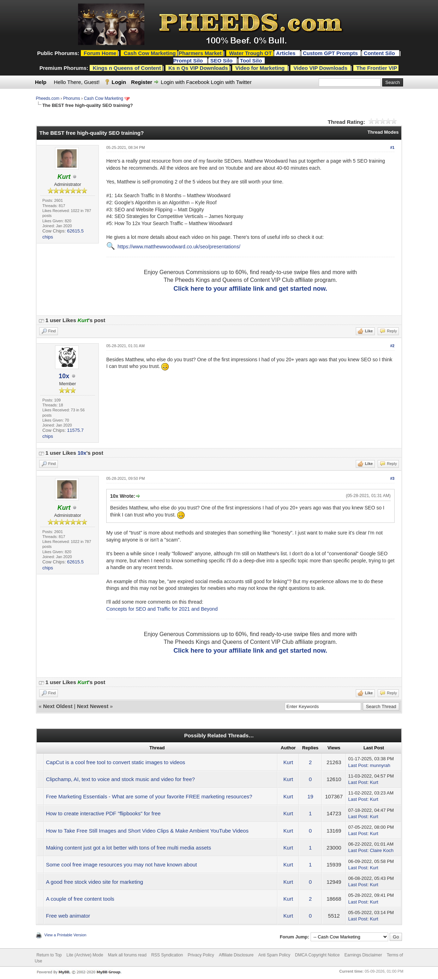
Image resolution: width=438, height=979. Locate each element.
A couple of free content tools (80, 899)
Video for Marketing (260, 68)
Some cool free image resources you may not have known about (121, 865)
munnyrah (380, 765)
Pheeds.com (48, 98)
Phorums (71, 98)
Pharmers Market (200, 53)
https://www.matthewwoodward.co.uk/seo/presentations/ (179, 246)
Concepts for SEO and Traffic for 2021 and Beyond (162, 609)
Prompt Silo (188, 61)
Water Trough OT (250, 53)
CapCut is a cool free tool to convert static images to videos (115, 762)
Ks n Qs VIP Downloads (198, 68)
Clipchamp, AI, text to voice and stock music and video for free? (120, 779)
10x (64, 376)
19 (310, 796)
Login (119, 82)
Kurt (288, 762)
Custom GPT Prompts (330, 53)
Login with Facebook (185, 82)
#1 (392, 147)
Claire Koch (382, 850)
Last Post (357, 765)
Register (141, 82)
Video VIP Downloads (321, 68)
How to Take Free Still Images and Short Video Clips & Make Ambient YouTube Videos (147, 831)
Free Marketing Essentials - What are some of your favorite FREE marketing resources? (149, 796)
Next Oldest (57, 706)
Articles (286, 53)
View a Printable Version (65, 935)
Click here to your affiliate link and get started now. (250, 288)
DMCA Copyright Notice (317, 955)
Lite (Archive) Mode (84, 955)
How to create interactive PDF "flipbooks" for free (103, 813)
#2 (392, 346)
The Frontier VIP (376, 68)
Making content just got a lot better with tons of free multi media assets (128, 848)
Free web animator (68, 916)
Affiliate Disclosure (236, 955)
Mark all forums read (127, 955)
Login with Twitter (231, 82)
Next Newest (92, 706)
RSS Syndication (167, 955)
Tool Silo (251, 61)
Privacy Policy (201, 955)
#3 (392, 478)
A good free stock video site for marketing (94, 882)
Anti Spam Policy (274, 955)
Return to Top (49, 955)
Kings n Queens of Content (127, 68)
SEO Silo (222, 61)
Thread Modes (382, 132)
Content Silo (380, 53)
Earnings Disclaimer (363, 955)
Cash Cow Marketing (103, 98)
